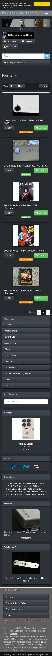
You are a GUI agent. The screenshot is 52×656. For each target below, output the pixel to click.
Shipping (9, 597)
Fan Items (20, 62)
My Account (10, 46)
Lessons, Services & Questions (17, 373)
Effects (7, 349)
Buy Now (41, 128)
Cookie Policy (10, 7)
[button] (5, 23)
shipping (13, 634)
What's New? (10, 547)
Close (42, 4)
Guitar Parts (9, 337)
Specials (8, 413)
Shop (11, 62)
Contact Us (10, 615)
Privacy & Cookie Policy (16, 603)
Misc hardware (10, 355)
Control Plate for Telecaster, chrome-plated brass (26, 578)
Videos (7, 379)
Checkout (27, 41)
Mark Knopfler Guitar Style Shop (20, 12)
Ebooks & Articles (12, 367)
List (13, 86)
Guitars (7, 325)
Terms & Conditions (14, 609)
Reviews (8, 504)
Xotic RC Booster (26, 444)
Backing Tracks (11, 331)
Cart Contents (11, 41)
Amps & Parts (10, 343)
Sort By (43, 86)
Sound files (9, 385)
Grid (20, 86)
